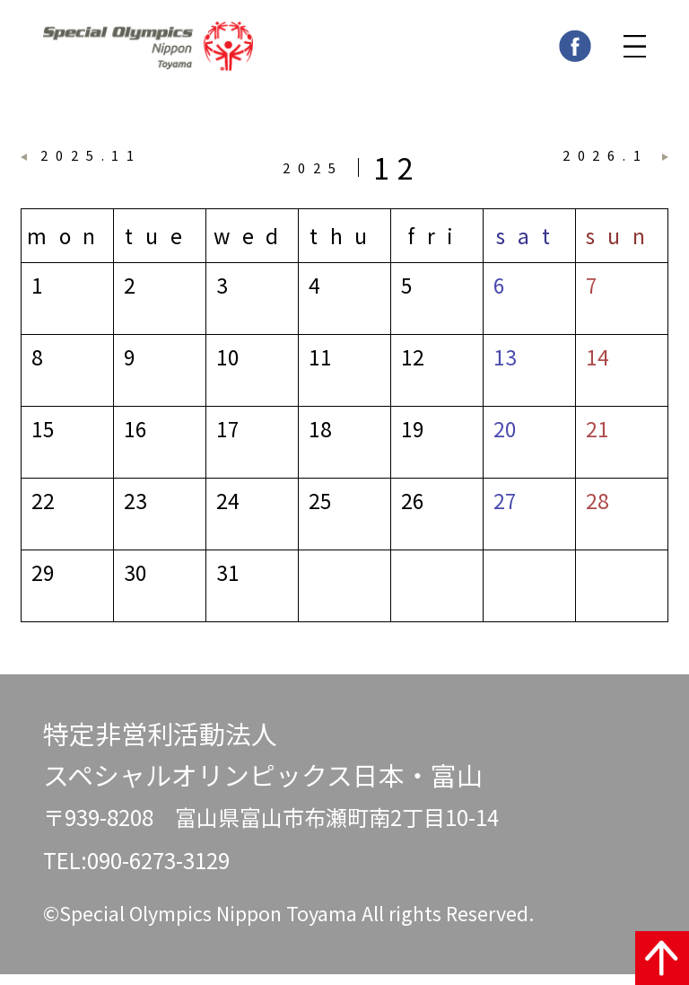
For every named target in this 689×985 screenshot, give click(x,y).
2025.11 (91, 161)
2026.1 (606, 161)
